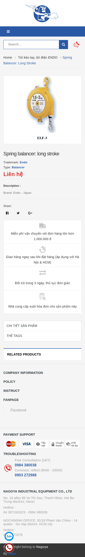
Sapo (12, 553)
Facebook (18, 410)
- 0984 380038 (37, 512)
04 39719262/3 (14, 512)
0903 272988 (25, 475)
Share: (7, 206)
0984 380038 (25, 465)
